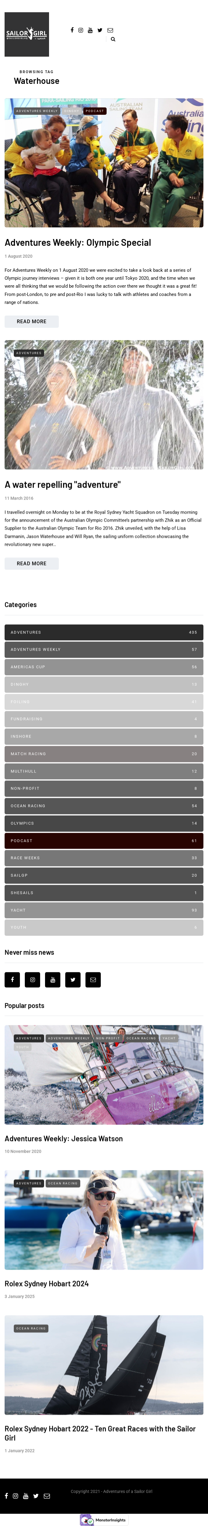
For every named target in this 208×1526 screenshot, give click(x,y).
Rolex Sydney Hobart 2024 (47, 1304)
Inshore (104, 747)
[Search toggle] (110, 39)
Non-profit (104, 799)
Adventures (29, 374)
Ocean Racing (104, 817)
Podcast (95, 111)
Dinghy (71, 111)
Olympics (104, 834)
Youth (104, 938)
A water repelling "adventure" (63, 505)
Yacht (104, 921)
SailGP (104, 886)
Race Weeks (104, 869)
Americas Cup (104, 678)
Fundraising (104, 730)
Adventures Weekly (37, 111)
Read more (32, 321)
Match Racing (104, 764)
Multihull (104, 782)
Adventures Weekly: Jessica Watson (64, 1159)
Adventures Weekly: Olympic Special (78, 242)
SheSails (104, 903)
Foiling (104, 712)
